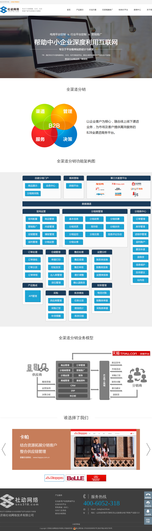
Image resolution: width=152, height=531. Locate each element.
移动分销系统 (60, 513)
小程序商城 (76, 524)
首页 (69, 10)
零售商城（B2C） (62, 507)
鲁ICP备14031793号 (105, 528)
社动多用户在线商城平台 (65, 501)
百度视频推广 (107, 10)
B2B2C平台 (123, 10)
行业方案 (92, 10)
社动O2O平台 (60, 504)
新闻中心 (137, 10)
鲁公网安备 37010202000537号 (85, 528)
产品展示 (80, 10)
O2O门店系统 (60, 510)
